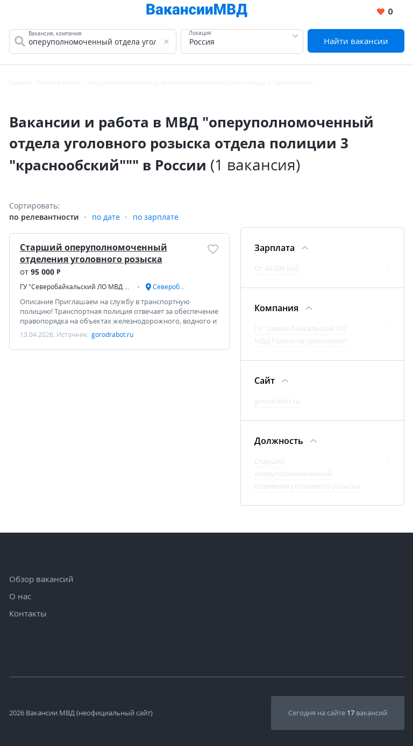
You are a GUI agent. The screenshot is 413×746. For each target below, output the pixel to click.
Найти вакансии (356, 40)
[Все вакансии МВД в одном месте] (196, 12)
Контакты (28, 613)
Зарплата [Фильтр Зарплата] (274, 248)
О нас (20, 596)
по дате (106, 217)
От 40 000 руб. (277, 268)
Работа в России (59, 83)
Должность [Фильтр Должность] (278, 441)
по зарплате (156, 217)
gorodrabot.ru (277, 401)
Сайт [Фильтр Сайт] (264, 380)
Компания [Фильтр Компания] (276, 308)
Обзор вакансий (41, 578)
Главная (20, 83)
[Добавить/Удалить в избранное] (213, 249)
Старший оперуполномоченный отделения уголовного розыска (93, 253)
